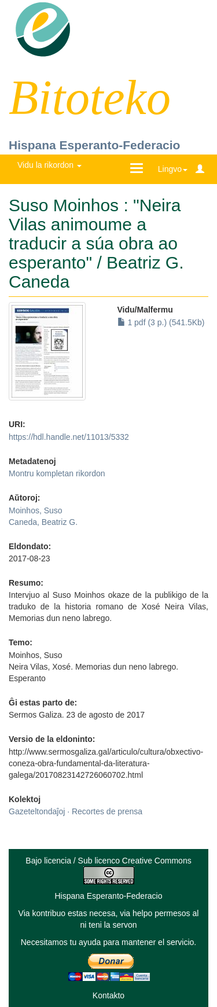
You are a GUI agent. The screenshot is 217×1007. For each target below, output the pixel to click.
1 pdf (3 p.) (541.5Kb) (161, 322)
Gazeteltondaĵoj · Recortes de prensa (75, 811)
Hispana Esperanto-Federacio (94, 145)
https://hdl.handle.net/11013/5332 (69, 437)
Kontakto (108, 995)
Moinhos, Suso (35, 510)
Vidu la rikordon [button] (49, 165)
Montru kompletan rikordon (57, 473)
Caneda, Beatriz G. (43, 522)
